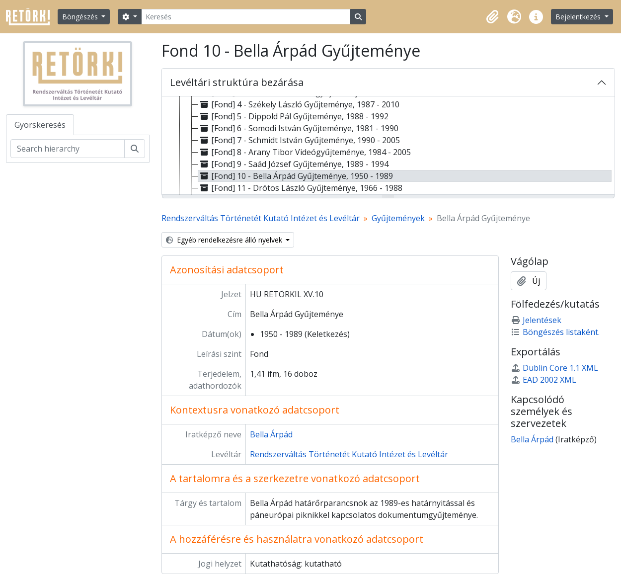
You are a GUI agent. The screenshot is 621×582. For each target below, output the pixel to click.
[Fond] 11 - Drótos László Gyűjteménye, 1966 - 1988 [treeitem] (300, 188)
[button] (492, 17)
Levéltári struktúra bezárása (237, 82)
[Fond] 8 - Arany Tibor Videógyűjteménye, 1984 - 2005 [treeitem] (304, 152)
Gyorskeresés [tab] (40, 124)
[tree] (388, 146)
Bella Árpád (271, 434)
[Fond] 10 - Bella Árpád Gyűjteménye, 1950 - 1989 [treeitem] (295, 176)
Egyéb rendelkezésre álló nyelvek (225, 240)
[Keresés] (246, 16)
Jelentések (536, 320)
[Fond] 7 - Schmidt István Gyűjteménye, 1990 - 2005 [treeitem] (299, 140)
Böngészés (81, 16)
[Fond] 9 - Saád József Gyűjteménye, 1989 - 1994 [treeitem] (293, 164)
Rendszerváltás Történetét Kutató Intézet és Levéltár (260, 218)
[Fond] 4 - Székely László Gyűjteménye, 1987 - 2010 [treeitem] (298, 104)
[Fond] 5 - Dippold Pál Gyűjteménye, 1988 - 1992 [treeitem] (293, 116)
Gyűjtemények (398, 218)
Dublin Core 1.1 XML (554, 367)
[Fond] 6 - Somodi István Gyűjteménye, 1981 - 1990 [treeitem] (298, 128)
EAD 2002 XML (543, 379)
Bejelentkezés (579, 16)
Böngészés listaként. (555, 332)
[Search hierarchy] (67, 148)
